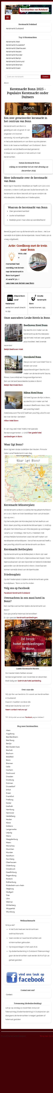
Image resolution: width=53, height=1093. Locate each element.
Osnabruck (10, 920)
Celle (8, 818)
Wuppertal (10, 960)
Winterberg (11, 957)
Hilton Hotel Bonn (11, 472)
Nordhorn (10, 907)
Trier (8, 947)
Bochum (9, 805)
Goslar (8, 854)
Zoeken (45, 77)
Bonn (8, 812)
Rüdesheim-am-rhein (15, 937)
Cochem (9, 821)
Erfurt (8, 841)
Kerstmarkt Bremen (14, 65)
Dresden (9, 828)
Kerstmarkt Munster (14, 55)
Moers (8, 894)
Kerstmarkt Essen (13, 68)
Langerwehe (11, 881)
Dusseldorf (10, 838)
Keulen (9, 871)
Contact (9, 1046)
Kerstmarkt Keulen (13, 52)
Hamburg (10, 861)
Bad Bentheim (12, 788)
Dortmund (10, 825)
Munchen (10, 901)
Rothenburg (11, 934)
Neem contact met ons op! (16, 761)
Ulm (8, 950)
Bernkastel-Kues (13, 798)
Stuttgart (9, 944)
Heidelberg (10, 868)
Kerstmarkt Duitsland (15, 28)
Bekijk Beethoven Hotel (13, 401)
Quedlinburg (11, 924)
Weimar (9, 953)
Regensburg (11, 927)
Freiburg (9, 851)
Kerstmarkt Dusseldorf (15, 45)
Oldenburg (10, 917)
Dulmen (9, 835)
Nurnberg (10, 911)
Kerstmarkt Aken (13, 42)
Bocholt (9, 802)
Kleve (8, 874)
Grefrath (9, 858)
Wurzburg (10, 963)
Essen (8, 845)
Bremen (9, 815)
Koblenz (9, 878)
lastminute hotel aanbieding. (29, 732)
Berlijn (8, 795)
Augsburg (10, 785)
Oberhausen (11, 914)
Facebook (28, 769)
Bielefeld (9, 808)
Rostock (9, 930)
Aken (8, 782)
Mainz (8, 887)
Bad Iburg (10, 792)
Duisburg (10, 831)
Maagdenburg (12, 891)
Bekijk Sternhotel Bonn (13, 437)
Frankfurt (10, 848)
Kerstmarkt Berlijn (13, 58)
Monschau (10, 897)
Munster (9, 904)
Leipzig (9, 884)
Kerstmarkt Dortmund (15, 61)
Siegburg (10, 940)
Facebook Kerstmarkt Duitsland (17, 644)
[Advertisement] (26, 314)
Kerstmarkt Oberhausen (16, 48)
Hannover (10, 864)
